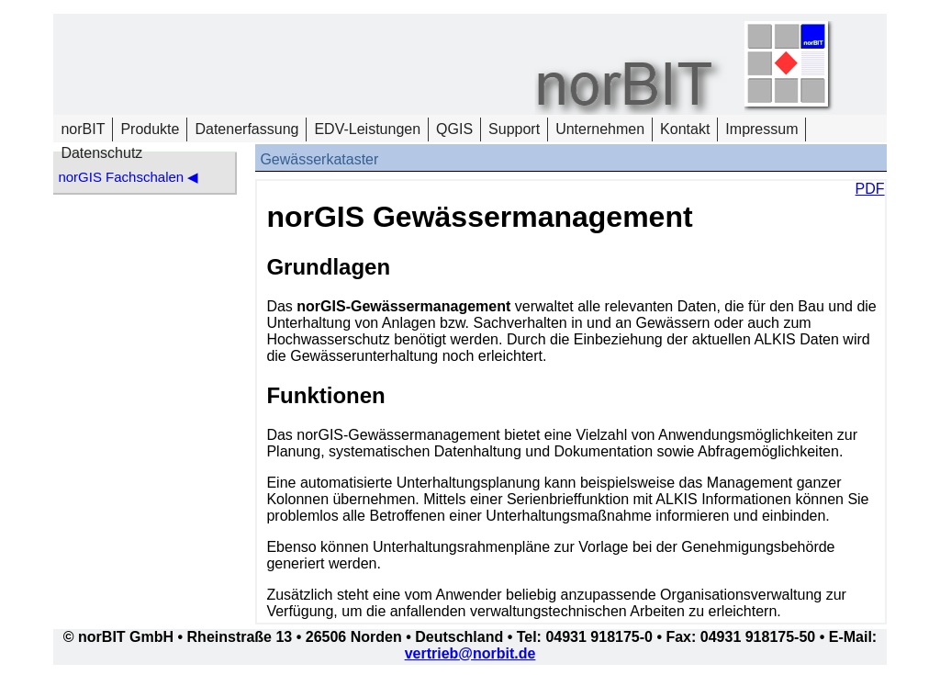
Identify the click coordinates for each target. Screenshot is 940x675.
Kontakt (685, 129)
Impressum (761, 129)
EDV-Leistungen (367, 129)
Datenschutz (101, 153)
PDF (870, 189)
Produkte (149, 129)
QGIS (454, 129)
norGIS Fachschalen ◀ (128, 177)
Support (514, 129)
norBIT (83, 129)
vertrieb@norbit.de (470, 653)
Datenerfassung (246, 129)
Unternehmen (599, 129)
